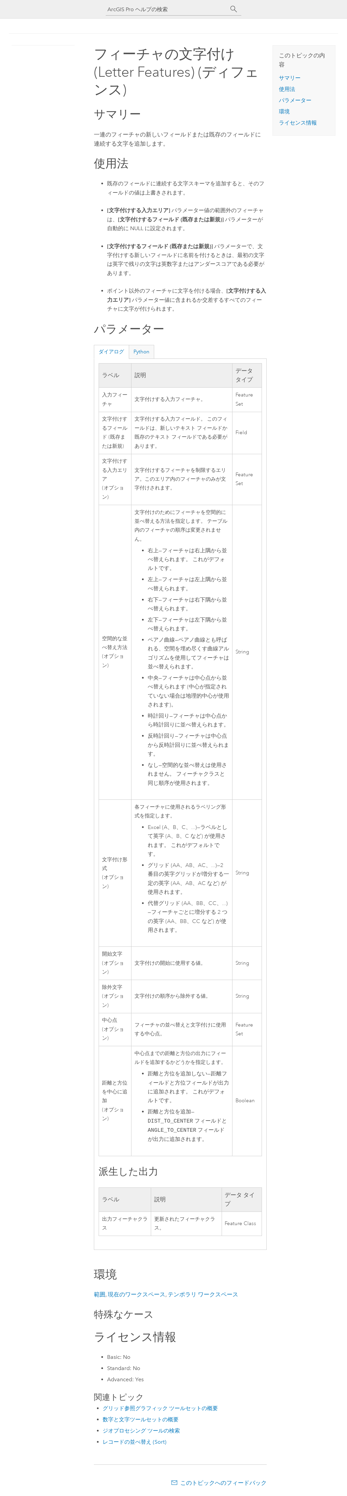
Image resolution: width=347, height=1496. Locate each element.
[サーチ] (233, 9)
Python (141, 352)
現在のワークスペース (136, 1294)
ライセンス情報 (298, 122)
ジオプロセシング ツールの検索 (141, 1430)
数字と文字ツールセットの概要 (141, 1419)
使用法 (287, 89)
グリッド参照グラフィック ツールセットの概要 (160, 1408)
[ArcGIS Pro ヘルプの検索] (167, 9)
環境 (284, 111)
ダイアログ (111, 352)
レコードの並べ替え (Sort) (134, 1442)
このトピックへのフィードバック (223, 1482)
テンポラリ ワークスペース (203, 1294)
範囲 (99, 1294)
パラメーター (295, 100)
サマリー (290, 78)
